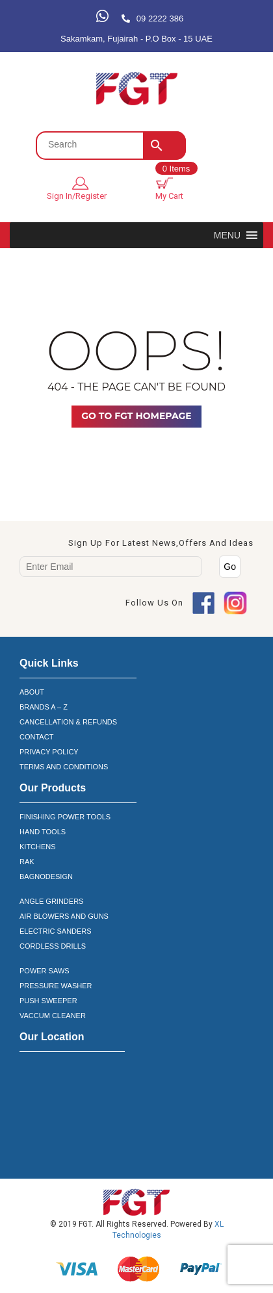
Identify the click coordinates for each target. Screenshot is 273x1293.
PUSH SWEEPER (48, 1001)
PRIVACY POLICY (49, 752)
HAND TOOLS (43, 832)
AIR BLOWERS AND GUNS (64, 916)
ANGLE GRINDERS (51, 901)
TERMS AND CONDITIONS (64, 767)
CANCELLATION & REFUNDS (68, 722)
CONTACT (36, 737)
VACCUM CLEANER (53, 1015)
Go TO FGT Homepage (136, 416)
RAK (27, 861)
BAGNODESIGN (46, 876)
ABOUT (32, 692)
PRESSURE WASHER (56, 986)
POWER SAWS (45, 971)
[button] (227, 235)
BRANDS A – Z (44, 707)
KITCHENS (38, 847)
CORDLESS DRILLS (53, 946)
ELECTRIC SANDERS (56, 931)
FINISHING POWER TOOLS (65, 817)
